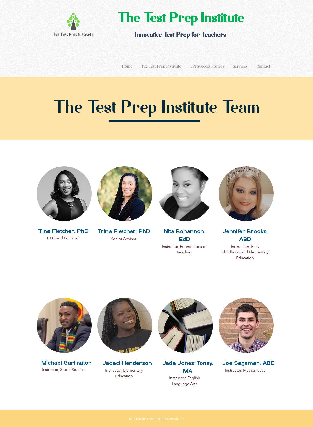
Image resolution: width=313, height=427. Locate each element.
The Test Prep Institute (180, 19)
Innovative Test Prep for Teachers (180, 35)
